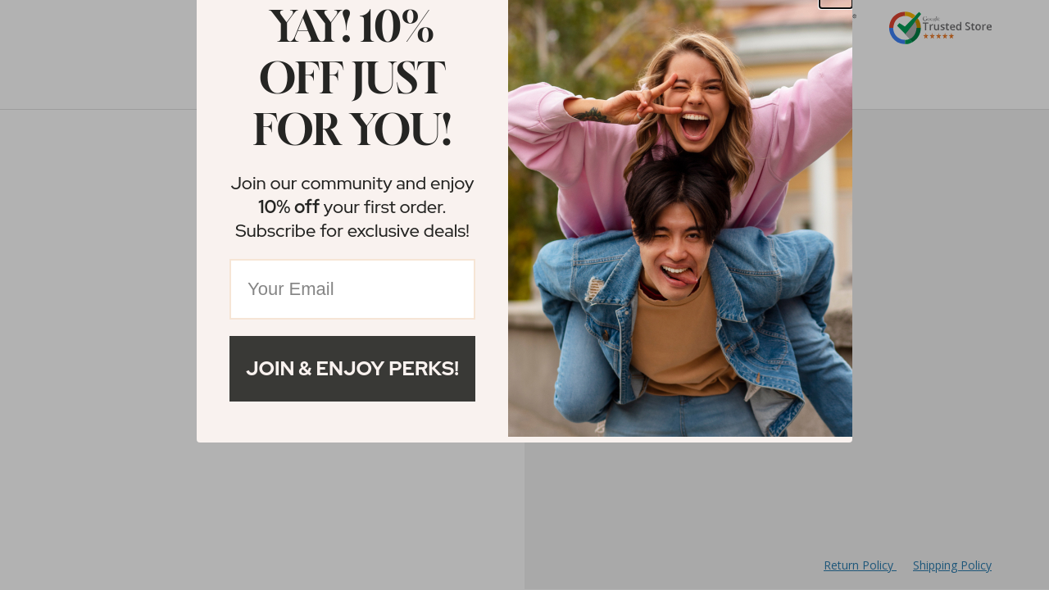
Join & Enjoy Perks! (352, 368)
